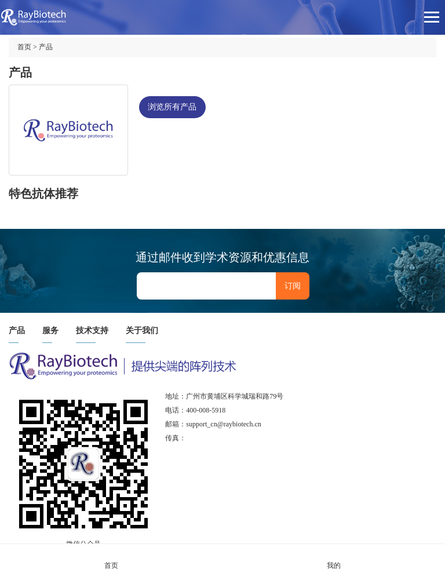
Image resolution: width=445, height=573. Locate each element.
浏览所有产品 (172, 107)
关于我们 (142, 330)
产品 (46, 47)
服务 (50, 330)
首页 (24, 47)
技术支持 (92, 330)
